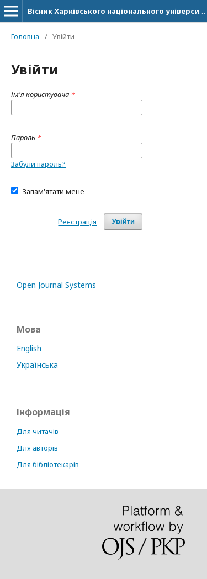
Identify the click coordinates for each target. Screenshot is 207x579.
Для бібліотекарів (48, 464)
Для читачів (38, 431)
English (29, 348)
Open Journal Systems (56, 285)
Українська (37, 365)
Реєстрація (77, 222)
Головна (25, 36)
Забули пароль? (38, 164)
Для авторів (37, 448)
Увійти (123, 221)
